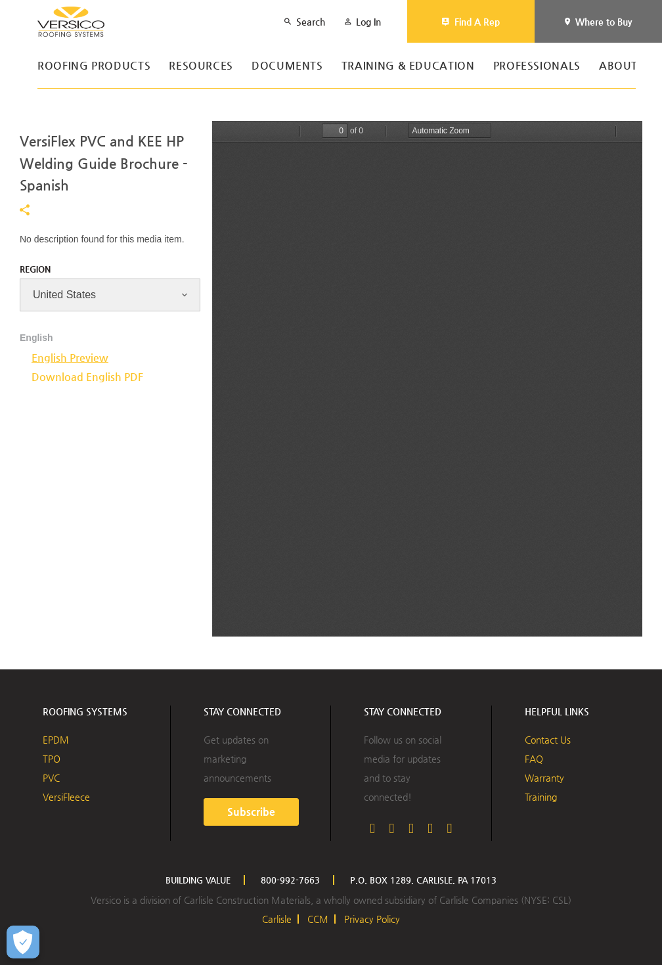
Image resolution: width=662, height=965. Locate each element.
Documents (287, 66)
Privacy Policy (372, 919)
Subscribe (251, 811)
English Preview (70, 357)
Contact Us (548, 739)
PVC (51, 778)
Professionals (537, 66)
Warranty (544, 778)
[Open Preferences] (23, 942)
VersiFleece (66, 797)
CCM (317, 919)
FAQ (534, 758)
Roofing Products (93, 66)
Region (35, 269)
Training (541, 797)
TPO (51, 758)
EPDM (56, 739)
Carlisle (277, 919)
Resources (201, 66)
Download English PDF (87, 376)
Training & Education (408, 66)
